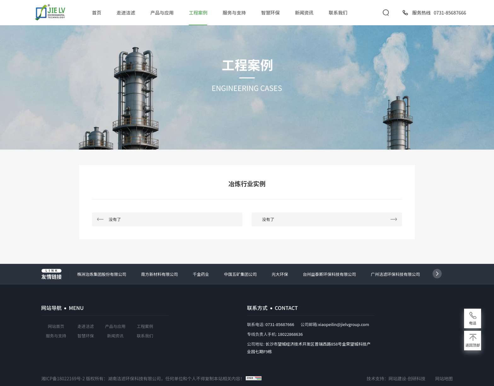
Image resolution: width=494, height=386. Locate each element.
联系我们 (338, 12)
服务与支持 (234, 12)
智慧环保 (270, 12)
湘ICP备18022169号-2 (63, 378)
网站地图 (444, 378)
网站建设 (397, 378)
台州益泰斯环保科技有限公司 (329, 274)
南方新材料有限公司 (159, 274)
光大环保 (280, 274)
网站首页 (56, 326)
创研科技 (416, 378)
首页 (96, 12)
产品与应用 (161, 12)
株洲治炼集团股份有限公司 (101, 274)
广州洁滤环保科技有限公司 (395, 274)
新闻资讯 (304, 12)
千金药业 (201, 274)
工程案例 (198, 12)
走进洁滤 (126, 12)
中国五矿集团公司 (240, 274)
